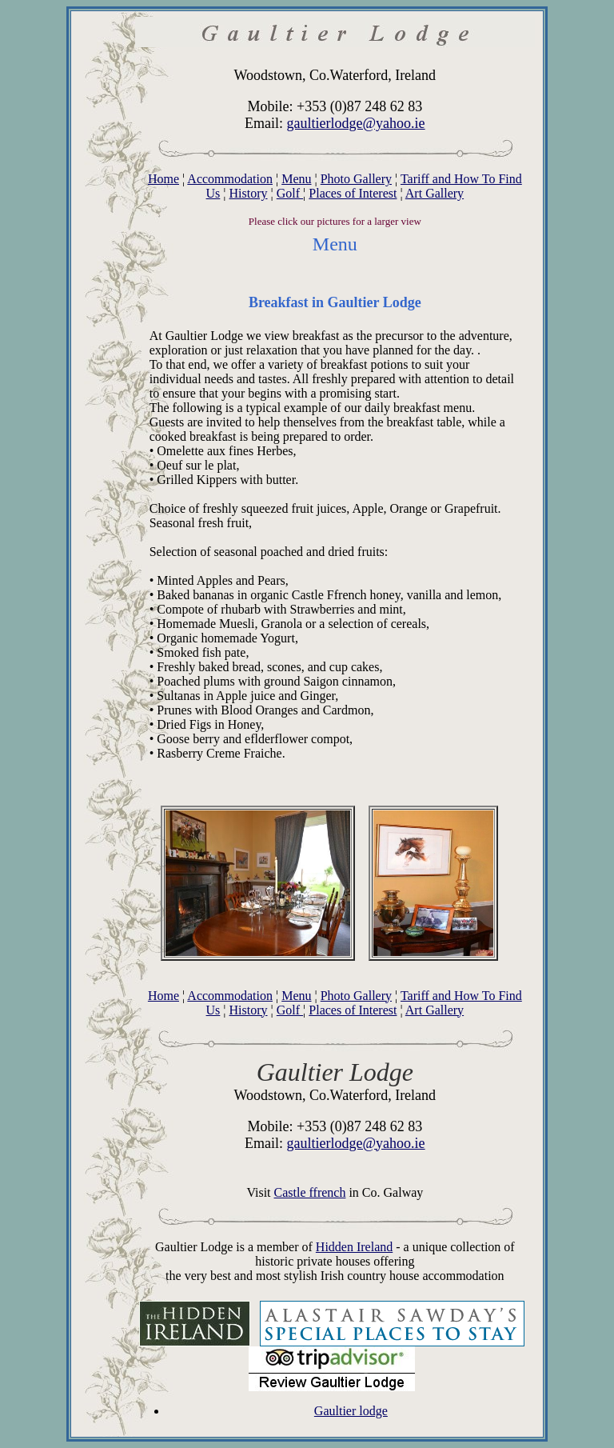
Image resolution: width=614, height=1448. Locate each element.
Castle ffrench (310, 1192)
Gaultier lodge (351, 1411)
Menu (296, 179)
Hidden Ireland (354, 1247)
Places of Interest (353, 193)
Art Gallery (434, 193)
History (248, 193)
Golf (290, 193)
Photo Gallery (356, 179)
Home (163, 179)
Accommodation (230, 179)
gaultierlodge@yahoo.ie (356, 123)
